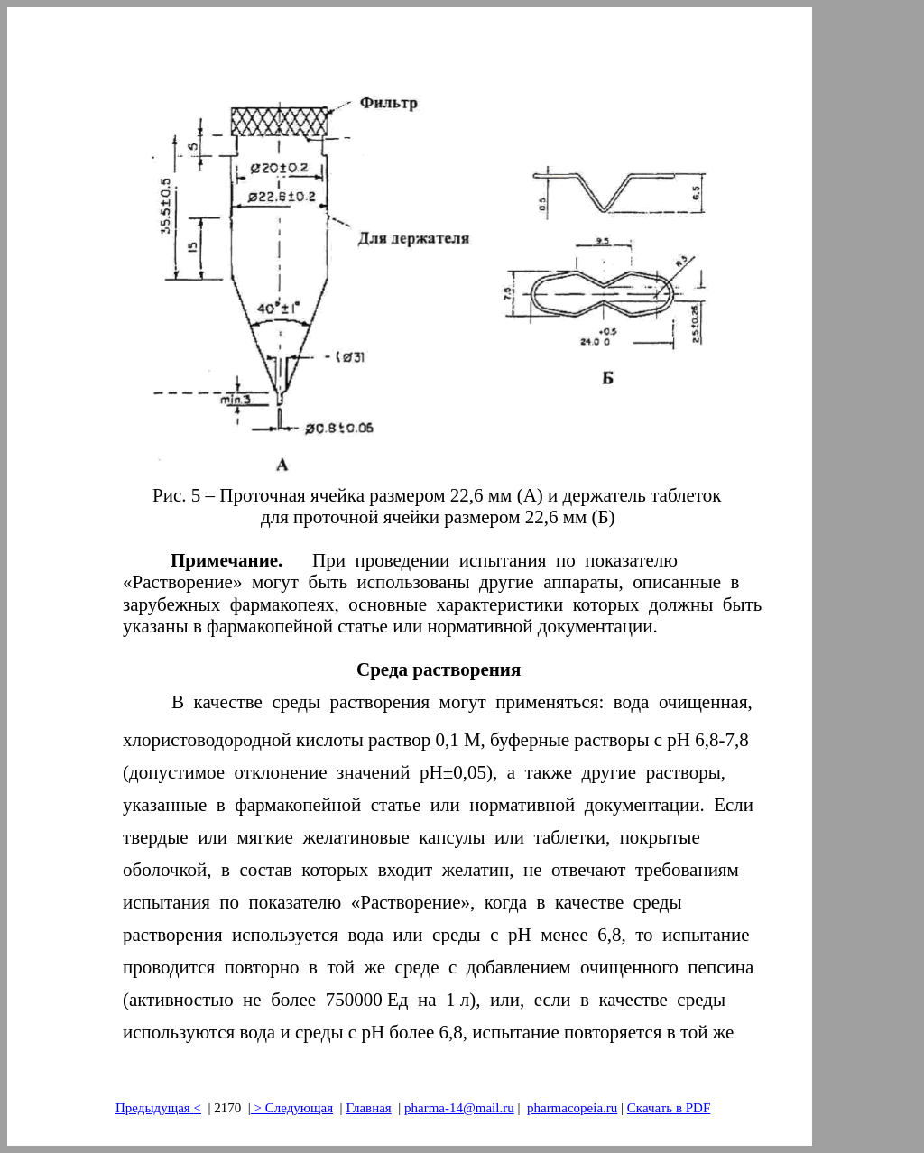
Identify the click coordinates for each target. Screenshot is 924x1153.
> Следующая (292, 1108)
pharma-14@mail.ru (459, 1108)
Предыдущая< (158, 1108)
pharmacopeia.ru (572, 1108)
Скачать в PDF (668, 1108)
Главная (368, 1108)
